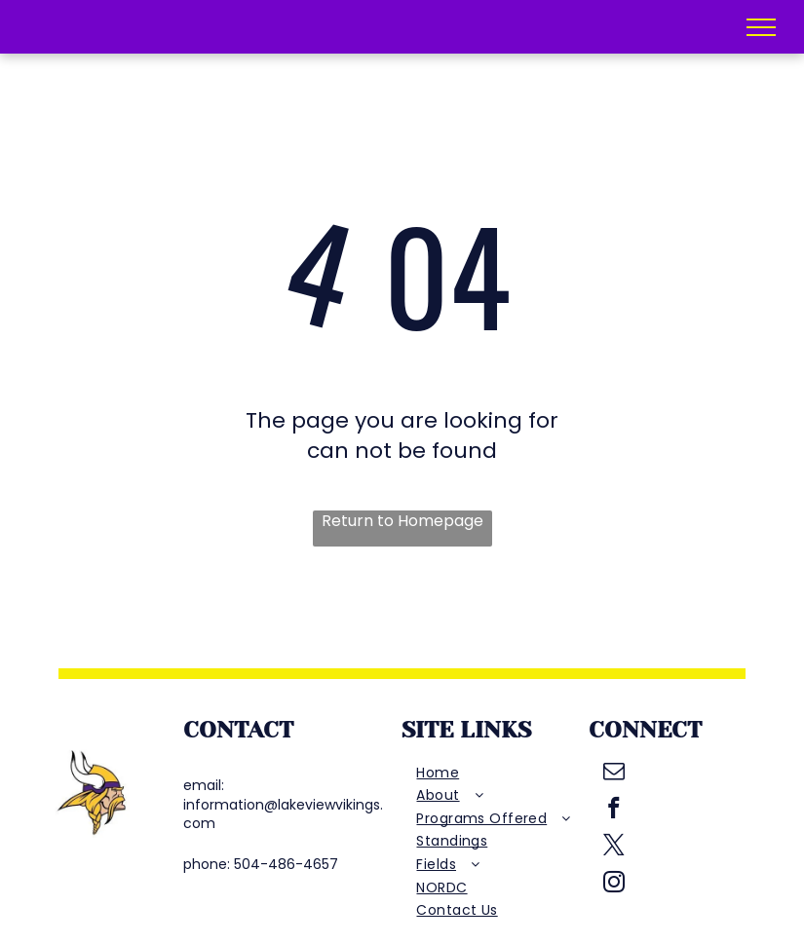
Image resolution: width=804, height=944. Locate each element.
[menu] (761, 27)
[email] (614, 773)
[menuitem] (494, 773)
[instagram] (614, 884)
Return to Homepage (402, 521)
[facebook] (614, 810)
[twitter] (614, 847)
